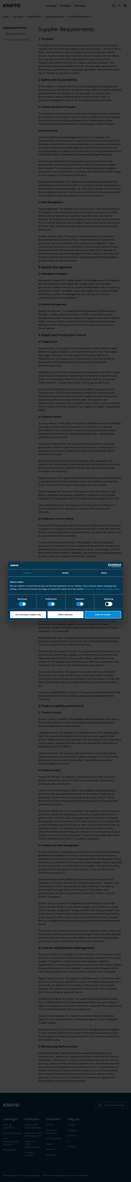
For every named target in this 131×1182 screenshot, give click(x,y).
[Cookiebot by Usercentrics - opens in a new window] (110, 565)
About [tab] (104, 573)
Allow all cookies (103, 614)
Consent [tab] (27, 573)
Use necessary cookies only (28, 614)
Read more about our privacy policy (102, 589)
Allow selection (65, 614)
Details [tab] (65, 573)
